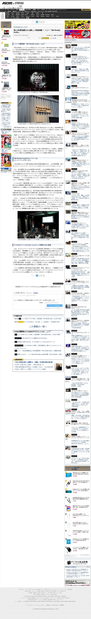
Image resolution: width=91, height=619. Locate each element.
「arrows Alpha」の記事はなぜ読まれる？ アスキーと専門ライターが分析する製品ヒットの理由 (80, 206)
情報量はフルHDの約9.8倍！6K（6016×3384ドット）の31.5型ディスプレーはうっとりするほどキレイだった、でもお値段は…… (80, 126)
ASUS (37, 13)
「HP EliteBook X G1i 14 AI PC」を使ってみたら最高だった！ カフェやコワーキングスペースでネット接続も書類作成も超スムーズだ (80, 249)
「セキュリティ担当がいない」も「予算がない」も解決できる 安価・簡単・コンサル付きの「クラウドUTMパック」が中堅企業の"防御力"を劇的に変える (80, 152)
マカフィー (8, 17)
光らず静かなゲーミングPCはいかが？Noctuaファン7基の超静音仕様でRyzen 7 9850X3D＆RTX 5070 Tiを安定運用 (80, 395)
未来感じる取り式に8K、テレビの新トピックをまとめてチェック (36, 341)
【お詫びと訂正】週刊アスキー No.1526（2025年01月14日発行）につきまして (77, 576)
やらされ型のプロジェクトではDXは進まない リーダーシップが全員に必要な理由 (80, 116)
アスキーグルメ (21, 11)
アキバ (49, 9)
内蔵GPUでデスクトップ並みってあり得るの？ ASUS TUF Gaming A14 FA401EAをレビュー (80, 187)
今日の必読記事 (30, 599)
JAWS (7, 16)
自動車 (34, 9)
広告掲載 (61, 605)
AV (46, 9)
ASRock (32, 14)
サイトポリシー (30, 605)
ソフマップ (23, 17)
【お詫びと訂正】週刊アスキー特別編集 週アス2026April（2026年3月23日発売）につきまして (77, 570)
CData (37, 16)
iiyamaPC (17, 13)
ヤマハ (52, 16)
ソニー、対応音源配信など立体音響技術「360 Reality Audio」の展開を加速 (39, 350)
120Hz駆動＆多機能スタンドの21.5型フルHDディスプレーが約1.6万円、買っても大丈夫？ (80, 226)
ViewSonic (47, 14)
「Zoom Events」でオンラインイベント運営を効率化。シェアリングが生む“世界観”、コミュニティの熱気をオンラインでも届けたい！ (80, 299)
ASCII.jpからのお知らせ (70, 567)
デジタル (18, 3)
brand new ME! (54, 594)
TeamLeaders (34, 11)
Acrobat (12, 16)
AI (5, 9)
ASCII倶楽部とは (7, 126)
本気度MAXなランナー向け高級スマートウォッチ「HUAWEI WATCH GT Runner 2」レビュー (80, 442)
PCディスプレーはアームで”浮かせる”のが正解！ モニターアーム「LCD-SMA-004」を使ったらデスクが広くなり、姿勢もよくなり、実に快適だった (80, 371)
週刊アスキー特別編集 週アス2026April (6, 132)
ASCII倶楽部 (86, 10)
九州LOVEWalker (56, 601)
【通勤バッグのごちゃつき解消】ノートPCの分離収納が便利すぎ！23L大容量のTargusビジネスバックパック (80, 138)
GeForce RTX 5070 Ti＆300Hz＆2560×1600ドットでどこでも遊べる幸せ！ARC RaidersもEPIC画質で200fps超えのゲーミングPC (80, 93)
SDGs (46, 11)
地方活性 (49, 11)
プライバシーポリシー (40, 605)
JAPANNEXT (18, 18)
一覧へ (87, 566)
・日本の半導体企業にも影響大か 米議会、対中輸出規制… (5, 106)
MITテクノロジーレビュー (58, 599)
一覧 (39, 38)
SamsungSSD (26, 14)
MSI (32, 13)
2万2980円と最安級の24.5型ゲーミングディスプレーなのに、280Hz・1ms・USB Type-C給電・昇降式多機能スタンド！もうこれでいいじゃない (80, 61)
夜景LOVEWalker (49, 601)
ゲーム (64, 9)
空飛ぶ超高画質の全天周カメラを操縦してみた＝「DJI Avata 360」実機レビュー (38, 367)
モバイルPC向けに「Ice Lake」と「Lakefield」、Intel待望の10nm (42, 322)
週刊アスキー (27, 11)
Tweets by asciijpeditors (70, 40)
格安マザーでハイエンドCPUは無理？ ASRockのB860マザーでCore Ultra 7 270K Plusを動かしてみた (80, 49)
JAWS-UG (35, 592)
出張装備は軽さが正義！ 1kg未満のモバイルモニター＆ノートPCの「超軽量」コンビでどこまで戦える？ (80, 451)
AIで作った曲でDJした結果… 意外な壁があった (29, 364)
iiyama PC (43, 591)
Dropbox (32, 16)
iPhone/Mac (28, 9)
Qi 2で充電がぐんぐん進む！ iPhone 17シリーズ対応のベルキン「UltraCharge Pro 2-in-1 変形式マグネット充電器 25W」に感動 (80, 235)
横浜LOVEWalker (33, 601)
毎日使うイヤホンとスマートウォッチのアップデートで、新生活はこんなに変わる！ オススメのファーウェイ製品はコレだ (80, 361)
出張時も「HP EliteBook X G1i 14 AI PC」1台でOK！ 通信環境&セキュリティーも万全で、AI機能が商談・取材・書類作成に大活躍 (80, 261)
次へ (42, 22)
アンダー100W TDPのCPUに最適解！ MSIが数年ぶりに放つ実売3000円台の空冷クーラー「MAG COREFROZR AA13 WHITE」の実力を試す (80, 312)
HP (42, 13)
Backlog (42, 16)
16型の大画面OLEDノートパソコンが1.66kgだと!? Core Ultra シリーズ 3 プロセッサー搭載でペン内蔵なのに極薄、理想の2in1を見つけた (80, 338)
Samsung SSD (27, 596)
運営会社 (49, 605)
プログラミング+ (41, 11)
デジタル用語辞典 (43, 599)
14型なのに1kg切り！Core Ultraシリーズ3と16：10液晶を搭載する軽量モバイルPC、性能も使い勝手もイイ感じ (80, 81)
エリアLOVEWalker (25, 601)
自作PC (43, 9)
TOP (19, 589)
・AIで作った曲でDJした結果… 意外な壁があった (6, 110)
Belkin (52, 14)
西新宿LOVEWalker (41, 601)
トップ (2, 9)
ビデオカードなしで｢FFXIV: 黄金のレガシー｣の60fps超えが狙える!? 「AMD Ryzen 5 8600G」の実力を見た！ (80, 460)
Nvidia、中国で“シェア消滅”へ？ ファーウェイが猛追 (30, 369)
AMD (13, 14)
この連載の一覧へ (38, 326)
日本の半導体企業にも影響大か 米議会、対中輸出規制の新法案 (34, 362)
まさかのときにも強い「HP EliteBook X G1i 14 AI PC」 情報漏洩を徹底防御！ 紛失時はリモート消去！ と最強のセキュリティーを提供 (80, 273)
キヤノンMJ (12, 17)
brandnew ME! (27, 18)
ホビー (38, 9)
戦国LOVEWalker (72, 601)
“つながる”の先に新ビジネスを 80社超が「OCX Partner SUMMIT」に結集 (80, 384)
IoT (8, 9)
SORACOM (40, 596)
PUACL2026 (54, 11)
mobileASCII (50, 599)
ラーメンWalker (18, 601)
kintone (17, 16)
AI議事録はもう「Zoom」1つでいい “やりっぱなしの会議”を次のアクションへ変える (80, 105)
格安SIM (9, 11)
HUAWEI (42, 14)
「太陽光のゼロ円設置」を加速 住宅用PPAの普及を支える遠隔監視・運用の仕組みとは (80, 287)
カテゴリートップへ (58, 283)
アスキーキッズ (4, 11)
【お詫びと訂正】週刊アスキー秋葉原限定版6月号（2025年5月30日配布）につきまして (77, 573)
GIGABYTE (22, 14)
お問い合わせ (55, 605)
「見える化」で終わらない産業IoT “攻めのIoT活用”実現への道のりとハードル (80, 70)
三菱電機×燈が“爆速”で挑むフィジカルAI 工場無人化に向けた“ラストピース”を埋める (80, 164)
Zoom (57, 16)
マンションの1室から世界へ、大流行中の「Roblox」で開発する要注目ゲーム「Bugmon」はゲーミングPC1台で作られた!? (80, 176)
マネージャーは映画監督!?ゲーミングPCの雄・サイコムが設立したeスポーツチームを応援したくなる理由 (80, 429)
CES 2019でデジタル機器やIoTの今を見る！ (35, 338)
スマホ (53, 9)
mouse (12, 13)
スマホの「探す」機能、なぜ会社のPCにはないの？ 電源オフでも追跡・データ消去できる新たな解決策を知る (80, 197)
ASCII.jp (7, 3)
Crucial (37, 14)
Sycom (22, 13)
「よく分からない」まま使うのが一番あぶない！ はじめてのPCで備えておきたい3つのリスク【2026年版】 (80, 404)
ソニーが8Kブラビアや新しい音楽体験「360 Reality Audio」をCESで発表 (41, 318)
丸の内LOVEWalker (64, 601)
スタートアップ (59, 9)
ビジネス (12, 9)
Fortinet (47, 16)
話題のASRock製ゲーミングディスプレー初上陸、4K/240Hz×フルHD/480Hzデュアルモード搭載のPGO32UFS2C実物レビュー (80, 349)
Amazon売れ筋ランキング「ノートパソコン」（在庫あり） (5, 24)
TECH (17, 9)
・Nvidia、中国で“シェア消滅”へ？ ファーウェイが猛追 (6, 119)
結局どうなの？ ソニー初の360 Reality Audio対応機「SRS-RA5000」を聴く (39, 354)
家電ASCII (15, 11)
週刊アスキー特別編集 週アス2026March (6, 151)
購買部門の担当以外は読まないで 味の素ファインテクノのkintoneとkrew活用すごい (81, 217)
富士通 (7, 13)
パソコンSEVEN (27, 13)
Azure (22, 16)
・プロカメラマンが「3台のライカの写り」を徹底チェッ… (5, 123)
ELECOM (8, 14)
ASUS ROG (18, 14)
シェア (28, 37)
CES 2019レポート (19, 27)
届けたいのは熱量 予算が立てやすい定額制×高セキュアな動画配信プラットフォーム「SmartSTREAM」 (80, 326)
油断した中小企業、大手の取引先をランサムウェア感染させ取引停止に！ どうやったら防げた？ (80, 417)
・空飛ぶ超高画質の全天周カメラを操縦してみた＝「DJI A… (6, 115)
